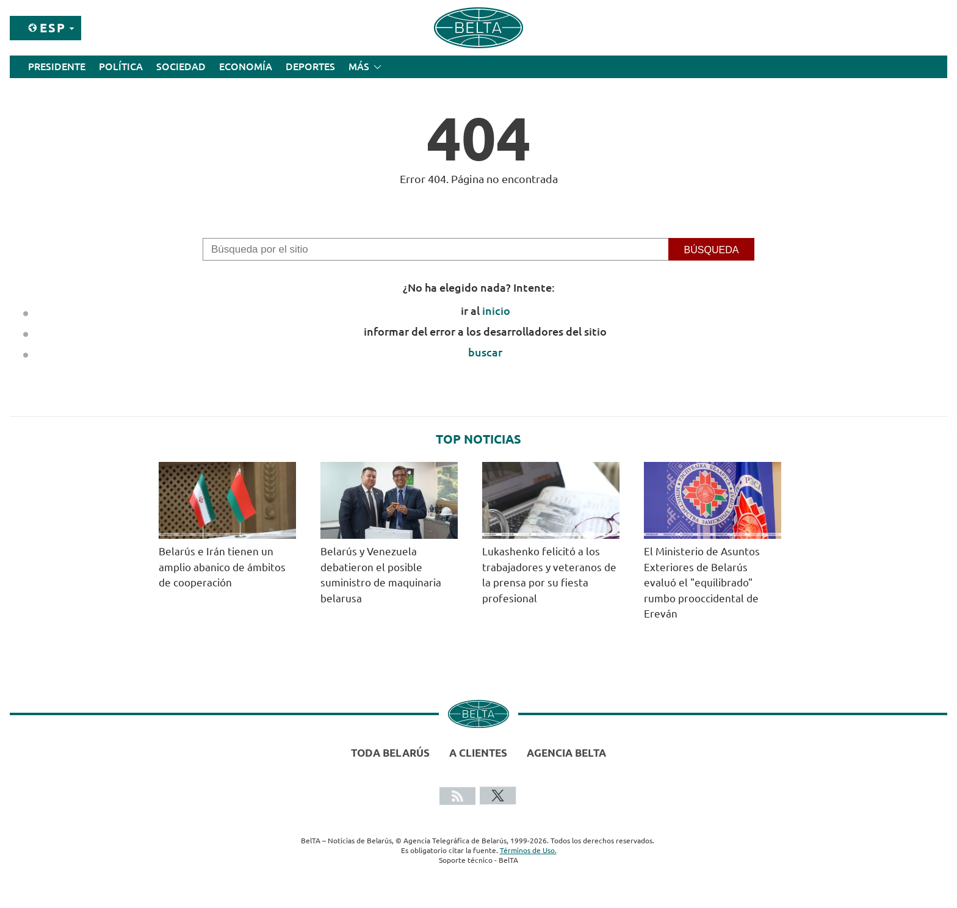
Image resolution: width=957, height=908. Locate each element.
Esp (53, 28)
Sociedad (181, 66)
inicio (496, 310)
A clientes (478, 752)
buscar (485, 352)
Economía (245, 66)
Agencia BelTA (566, 752)
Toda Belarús (390, 752)
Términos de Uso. (528, 850)
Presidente (56, 66)
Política (121, 66)
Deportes (310, 66)
